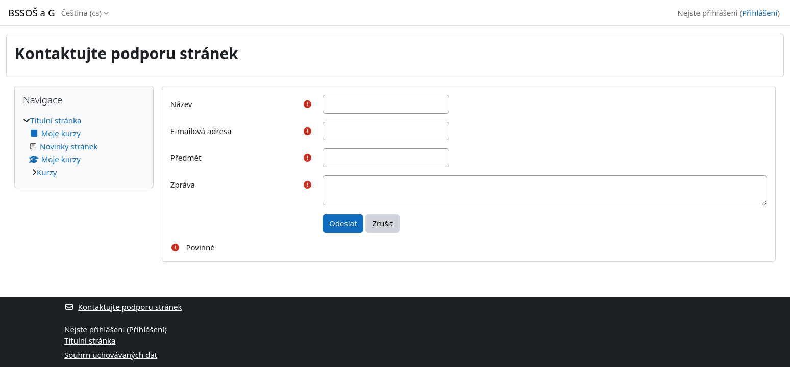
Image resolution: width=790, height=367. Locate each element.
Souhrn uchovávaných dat (110, 355)
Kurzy (47, 172)
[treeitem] (84, 146)
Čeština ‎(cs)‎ (81, 13)
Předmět (186, 157)
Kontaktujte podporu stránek (123, 307)
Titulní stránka (55, 120)
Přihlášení (759, 13)
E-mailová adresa (201, 131)
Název (181, 104)
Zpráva (182, 184)
